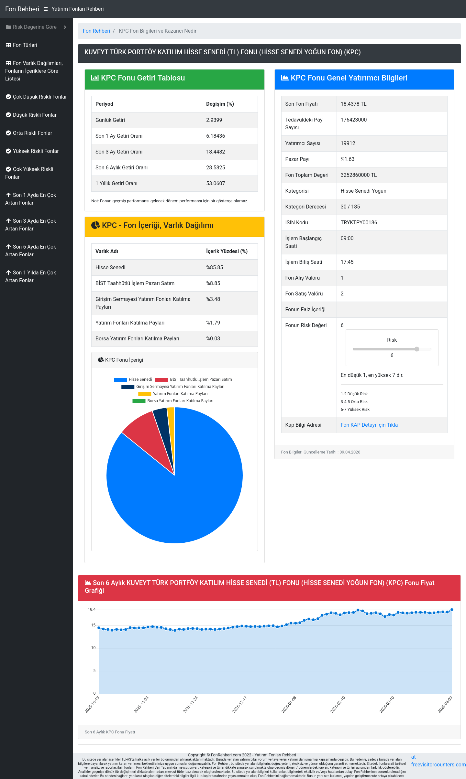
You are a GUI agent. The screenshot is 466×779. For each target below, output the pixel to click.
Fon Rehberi (22, 9)
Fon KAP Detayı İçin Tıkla (369, 425)
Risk (392, 340)
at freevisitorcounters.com (438, 761)
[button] (36, 27)
